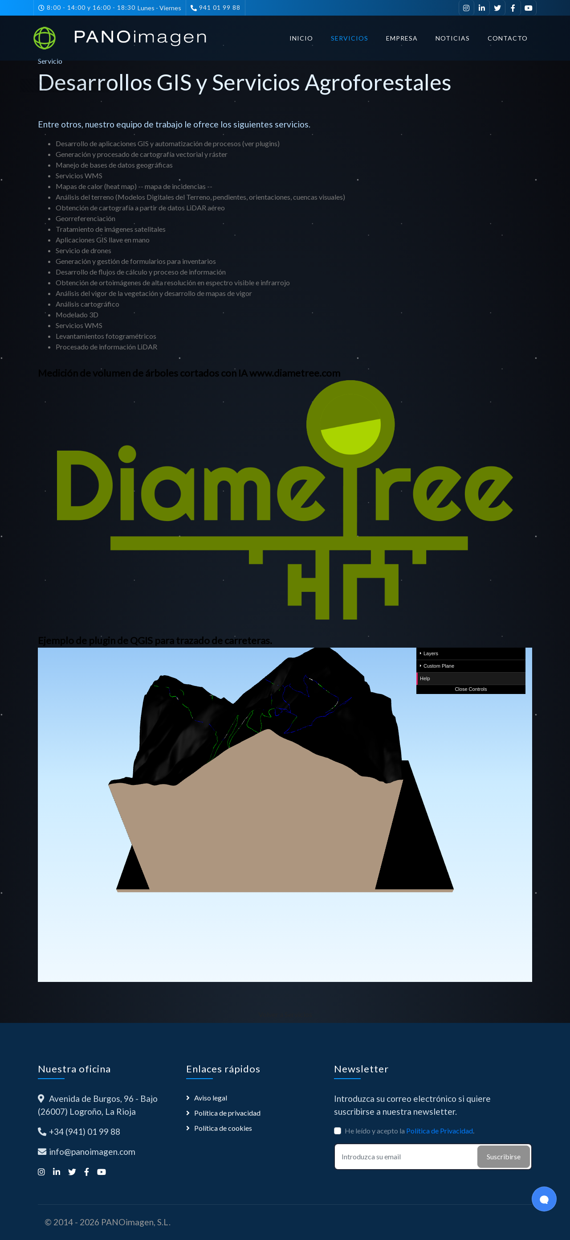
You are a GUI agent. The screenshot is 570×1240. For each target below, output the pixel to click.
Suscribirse (504, 1156)
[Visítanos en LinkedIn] (482, 8)
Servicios (349, 38)
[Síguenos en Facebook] (513, 8)
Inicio (301, 38)
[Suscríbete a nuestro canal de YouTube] (529, 8)
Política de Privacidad (439, 1130)
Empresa (402, 38)
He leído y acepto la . (409, 1130)
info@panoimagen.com (92, 1151)
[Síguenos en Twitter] (497, 8)
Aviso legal (210, 1097)
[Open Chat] (544, 1199)
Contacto (508, 38)
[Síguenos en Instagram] (466, 8)
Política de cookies (223, 1128)
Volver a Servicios (285, 1014)
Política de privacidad (227, 1113)
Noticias (453, 38)
